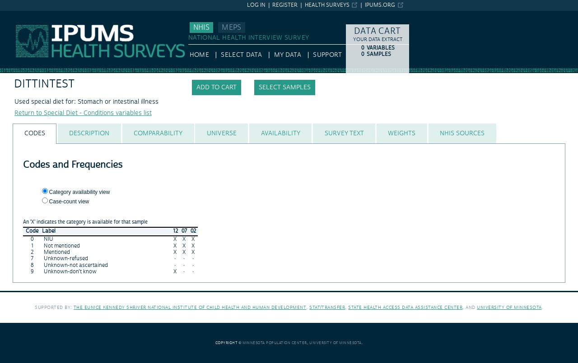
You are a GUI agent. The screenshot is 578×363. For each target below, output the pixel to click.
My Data (287, 55)
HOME (199, 55)
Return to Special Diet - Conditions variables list (83, 113)
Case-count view (69, 201)
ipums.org (380, 5)
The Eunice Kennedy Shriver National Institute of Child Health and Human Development (190, 307)
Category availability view (79, 192)
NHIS (201, 27)
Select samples (285, 87)
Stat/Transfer (327, 307)
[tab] (34, 134)
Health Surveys (327, 5)
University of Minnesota (509, 307)
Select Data (241, 55)
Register (285, 5)
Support (327, 55)
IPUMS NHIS (18, 15)
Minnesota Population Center (274, 342)
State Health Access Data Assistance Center (405, 307)
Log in (256, 5)
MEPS (231, 27)
